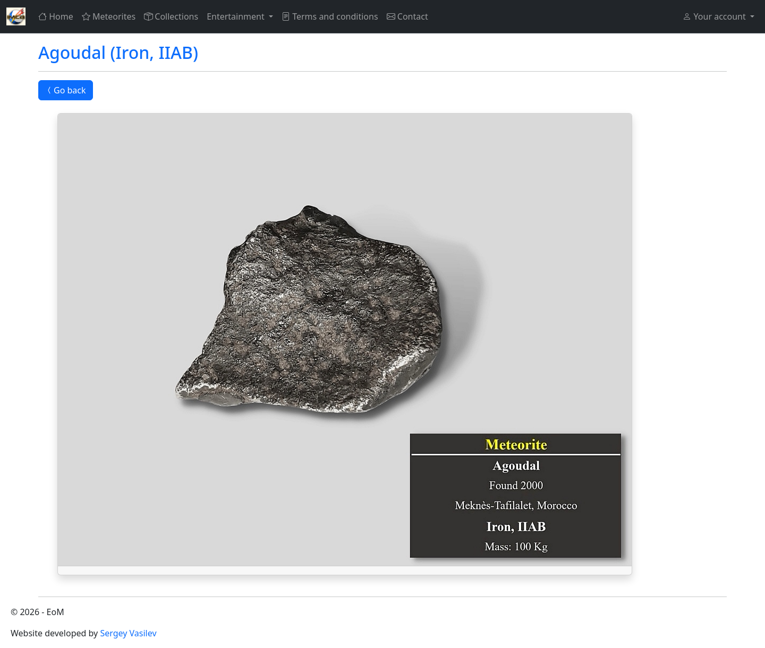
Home (55, 16)
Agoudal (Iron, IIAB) (118, 52)
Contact (407, 16)
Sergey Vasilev (128, 633)
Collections (171, 16)
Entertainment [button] (237, 16)
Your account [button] (715, 16)
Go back (65, 90)
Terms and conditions (330, 16)
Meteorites (108, 16)
